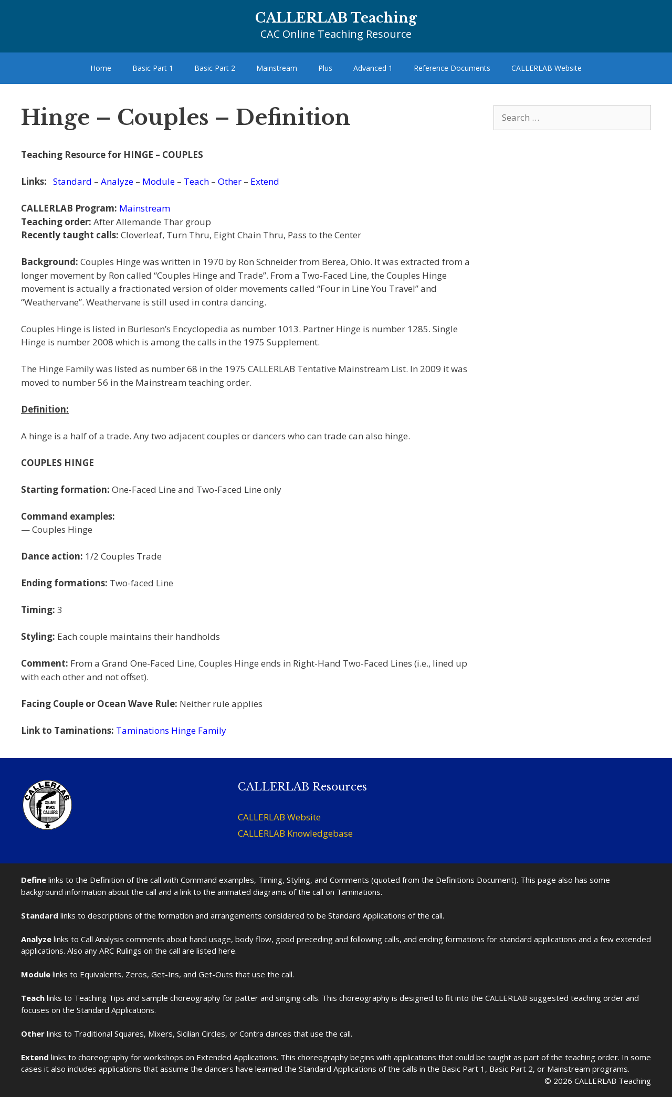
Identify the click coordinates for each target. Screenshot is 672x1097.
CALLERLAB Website (546, 68)
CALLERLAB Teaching (336, 18)
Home (100, 68)
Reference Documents (452, 68)
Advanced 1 (373, 68)
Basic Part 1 (152, 68)
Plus (325, 68)
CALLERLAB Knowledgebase (295, 833)
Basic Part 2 (214, 68)
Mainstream (276, 68)
